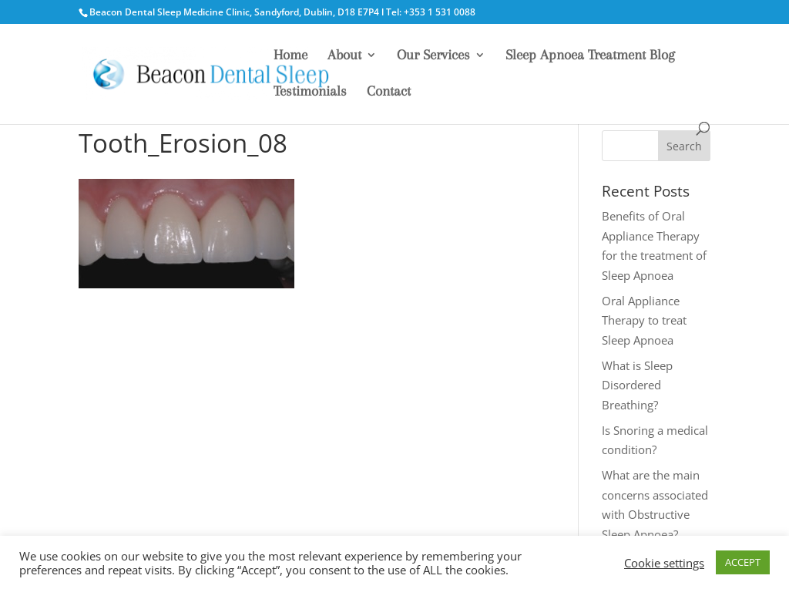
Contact (389, 92)
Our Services (433, 55)
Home (290, 55)
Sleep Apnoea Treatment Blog (590, 55)
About (344, 55)
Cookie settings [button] (664, 563)
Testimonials (310, 92)
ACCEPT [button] (742, 562)
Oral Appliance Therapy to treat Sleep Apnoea (644, 320)
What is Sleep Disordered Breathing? (637, 385)
